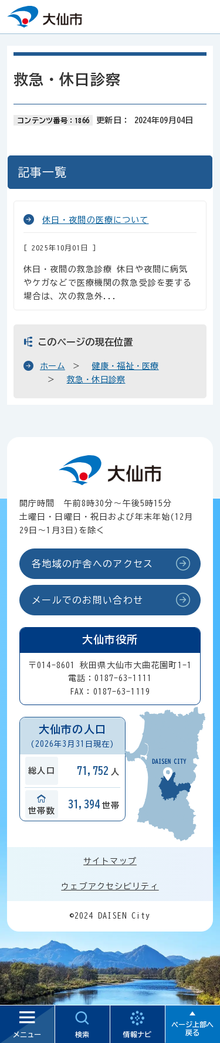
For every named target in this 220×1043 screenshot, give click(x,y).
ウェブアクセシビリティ (109, 886)
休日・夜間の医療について (95, 220)
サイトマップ (110, 861)
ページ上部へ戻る (192, 1028)
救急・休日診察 (96, 379)
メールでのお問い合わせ (87, 600)
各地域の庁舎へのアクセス (92, 563)
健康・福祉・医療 (125, 366)
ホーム (52, 366)
